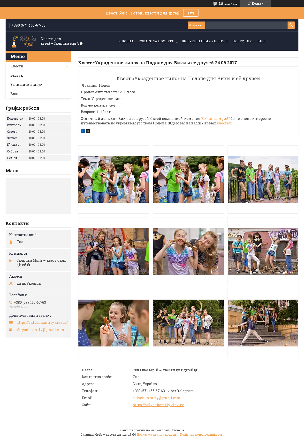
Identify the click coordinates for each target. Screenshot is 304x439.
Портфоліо (242, 41)
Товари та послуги (157, 41)
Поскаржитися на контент (157, 434)
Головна (125, 41)
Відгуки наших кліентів (205, 41)
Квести (16, 66)
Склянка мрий (215, 118)
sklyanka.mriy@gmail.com (157, 398)
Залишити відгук (26, 84)
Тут (191, 12)
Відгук (16, 75)
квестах (224, 123)
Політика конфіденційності (201, 434)
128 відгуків (228, 3)
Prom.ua (178, 430)
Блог (262, 41)
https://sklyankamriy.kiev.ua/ (158, 405)
